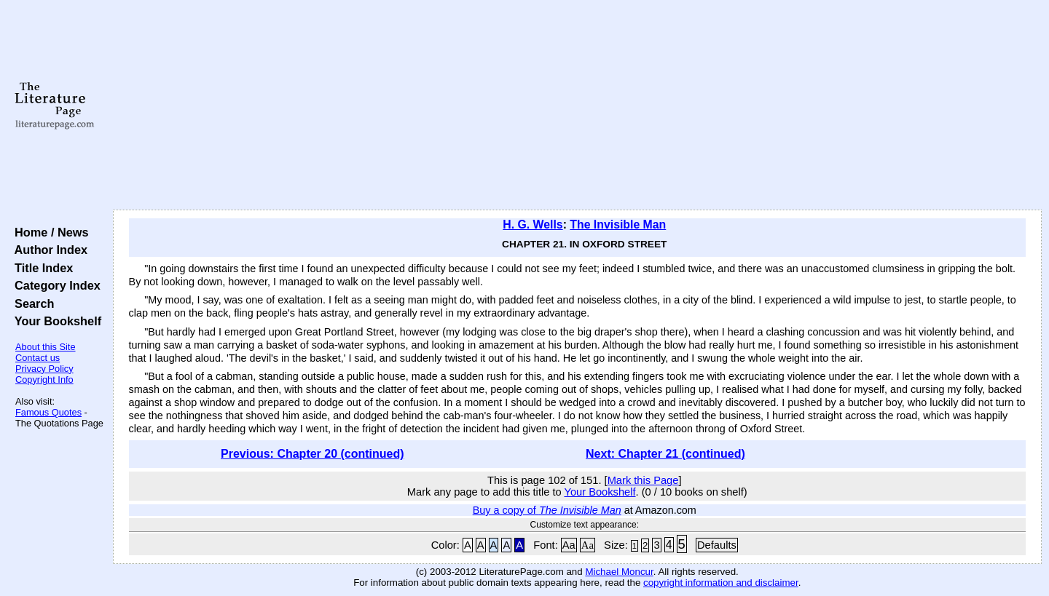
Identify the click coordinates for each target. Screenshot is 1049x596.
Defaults (716, 545)
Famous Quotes (48, 412)
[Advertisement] (577, 105)
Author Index (47, 249)
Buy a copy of (547, 510)
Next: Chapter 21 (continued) (665, 454)
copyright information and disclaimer (720, 582)
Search (31, 303)
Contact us (37, 357)
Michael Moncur (619, 571)
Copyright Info (44, 379)
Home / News (48, 232)
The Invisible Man (618, 224)
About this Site (45, 346)
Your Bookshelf (54, 320)
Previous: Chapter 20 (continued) (312, 454)
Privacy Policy (44, 368)
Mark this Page (643, 480)
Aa (568, 545)
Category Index (54, 285)
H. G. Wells (532, 224)
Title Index (40, 267)
